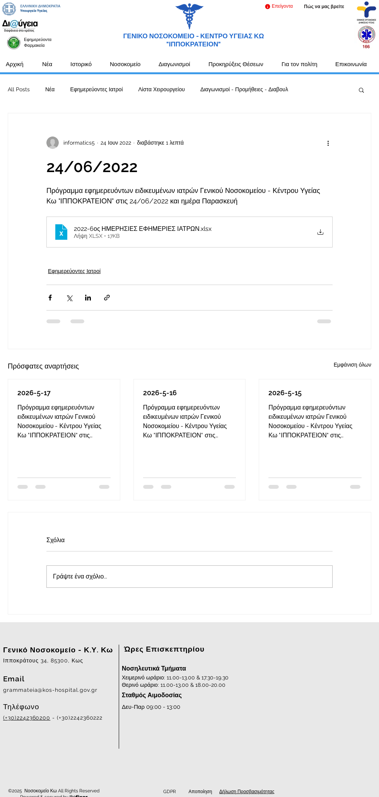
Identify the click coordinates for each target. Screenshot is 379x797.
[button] (278, 6)
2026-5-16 (160, 393)
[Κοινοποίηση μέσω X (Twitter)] (69, 297)
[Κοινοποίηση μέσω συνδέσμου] (107, 297)
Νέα (50, 89)
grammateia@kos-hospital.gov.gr (50, 690)
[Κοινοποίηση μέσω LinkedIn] (88, 297)
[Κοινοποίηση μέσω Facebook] (50, 297)
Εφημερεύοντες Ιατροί (96, 89)
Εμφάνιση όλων (352, 365)
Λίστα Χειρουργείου (161, 89)
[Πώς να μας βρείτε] (324, 7)
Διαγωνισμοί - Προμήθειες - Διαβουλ (244, 89)
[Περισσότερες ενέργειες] (328, 142)
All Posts (19, 89)
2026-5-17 (34, 393)
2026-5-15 (285, 393)
